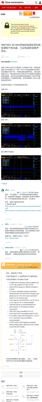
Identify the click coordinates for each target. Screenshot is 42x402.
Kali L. (7, 57)
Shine (7, 190)
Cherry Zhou (9, 247)
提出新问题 (34, 13)
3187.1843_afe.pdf (11, 238)
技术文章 (27, 7)
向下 (11, 220)
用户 (40, 3)
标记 (21, 372)
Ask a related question (24, 28)
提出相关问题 (28, 13)
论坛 (20, 7)
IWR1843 (14, 62)
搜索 (36, 3)
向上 (6, 220)
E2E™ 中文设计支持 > (9, 7)
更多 (36, 7)
